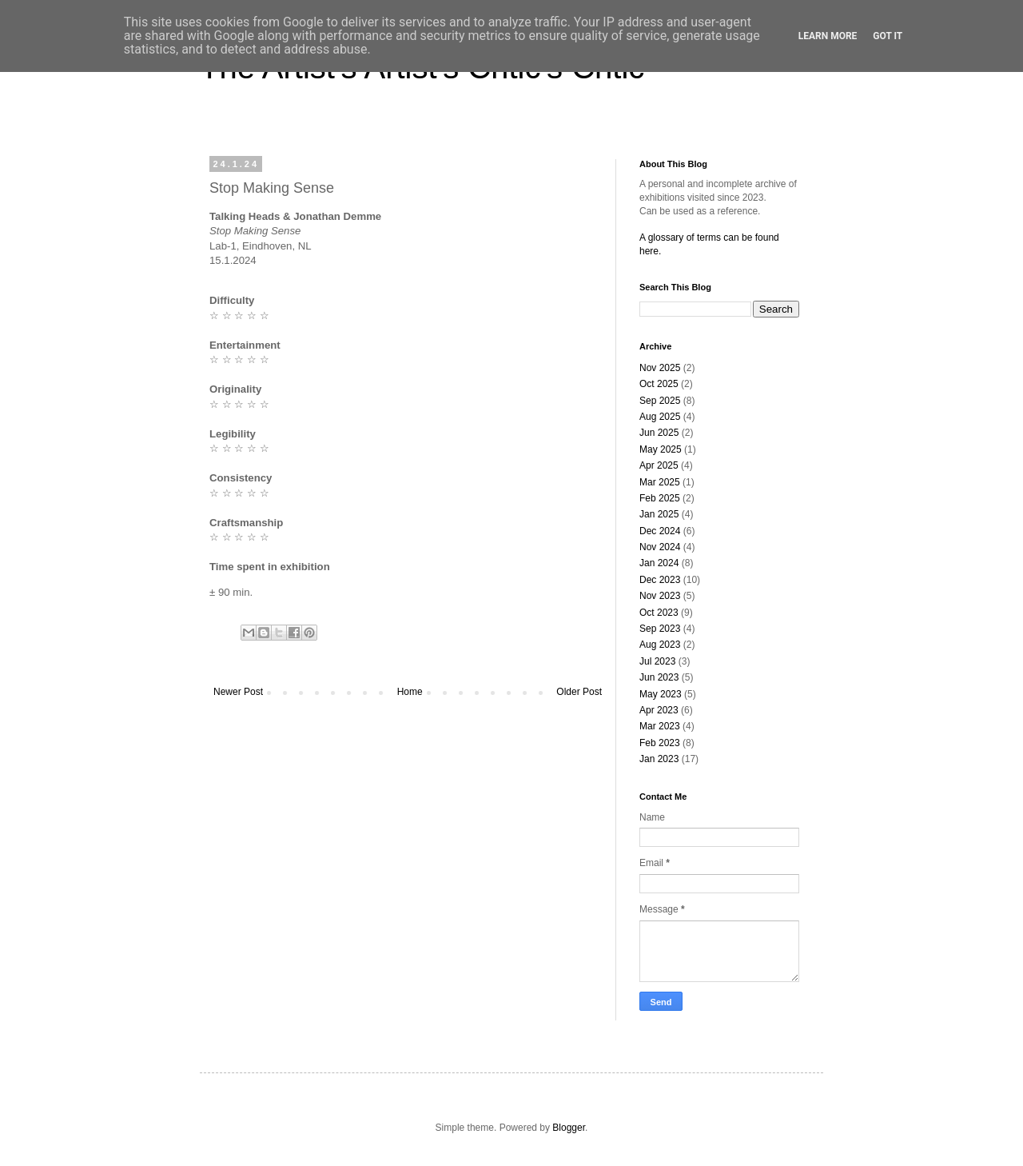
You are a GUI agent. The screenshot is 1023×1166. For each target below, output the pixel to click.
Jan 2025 (659, 514)
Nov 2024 (659, 547)
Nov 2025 (659, 367)
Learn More (828, 36)
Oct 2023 (659, 612)
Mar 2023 (659, 726)
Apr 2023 (659, 710)
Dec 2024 (659, 531)
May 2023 (660, 694)
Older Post (579, 691)
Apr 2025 (659, 465)
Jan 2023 (659, 759)
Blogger (568, 1127)
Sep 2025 (659, 400)
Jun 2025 (659, 432)
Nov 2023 (659, 595)
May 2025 (660, 449)
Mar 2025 (659, 482)
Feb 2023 (659, 743)
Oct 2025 (659, 383)
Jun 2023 (659, 677)
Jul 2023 (657, 661)
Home (410, 691)
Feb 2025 (659, 498)
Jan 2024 (659, 563)
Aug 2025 (659, 416)
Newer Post (238, 691)
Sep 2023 (659, 628)
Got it (887, 36)
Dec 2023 (659, 579)
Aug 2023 (659, 644)
